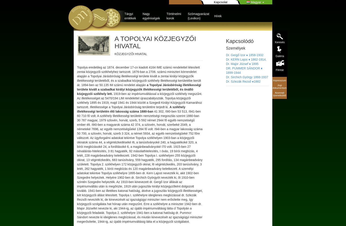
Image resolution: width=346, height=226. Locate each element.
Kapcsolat (220, 2)
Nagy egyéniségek (151, 16)
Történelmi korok (174, 16)
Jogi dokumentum (280, 86)
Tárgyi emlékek (130, 16)
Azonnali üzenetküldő (279, 94)
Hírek (218, 16)
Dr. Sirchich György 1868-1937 (247, 77)
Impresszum (279, 80)
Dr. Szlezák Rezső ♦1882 (243, 81)
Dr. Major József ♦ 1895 (242, 64)
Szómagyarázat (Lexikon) (198, 16)
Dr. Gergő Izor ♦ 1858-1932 (244, 55)
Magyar (255, 2)
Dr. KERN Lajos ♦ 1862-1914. (246, 59)
